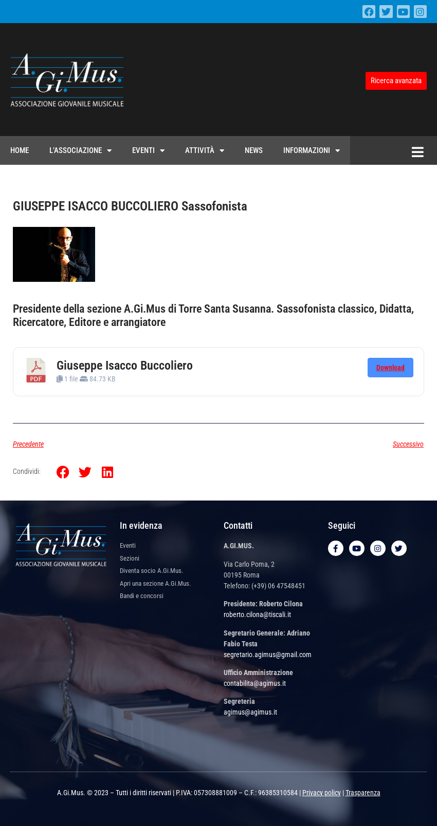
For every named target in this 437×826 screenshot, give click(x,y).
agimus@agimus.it (250, 712)
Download (390, 367)
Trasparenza (362, 793)
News (254, 150)
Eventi (148, 151)
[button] (63, 472)
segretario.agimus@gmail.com (268, 654)
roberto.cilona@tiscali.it (257, 614)
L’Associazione (80, 151)
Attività (204, 151)
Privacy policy (321, 793)
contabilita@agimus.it (255, 683)
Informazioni (311, 151)
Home (19, 150)
